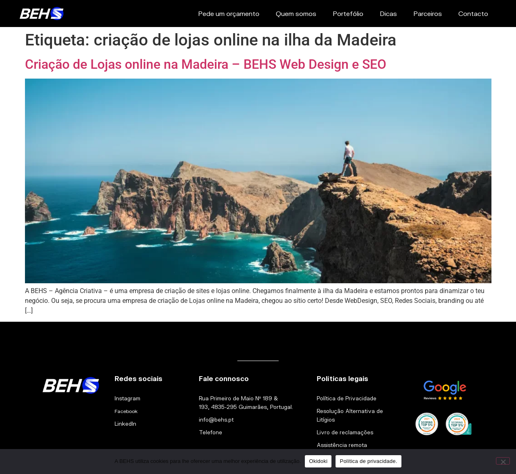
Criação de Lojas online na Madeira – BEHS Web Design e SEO (205, 64)
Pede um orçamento (228, 13)
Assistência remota (342, 445)
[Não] (503, 461)
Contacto (473, 13)
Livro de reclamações (345, 432)
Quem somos (296, 13)
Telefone (210, 432)
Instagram (127, 398)
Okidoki (318, 461)
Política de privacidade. (368, 461)
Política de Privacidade (346, 398)
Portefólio (348, 13)
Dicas (388, 13)
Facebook (126, 411)
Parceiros (427, 13)
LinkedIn (125, 423)
